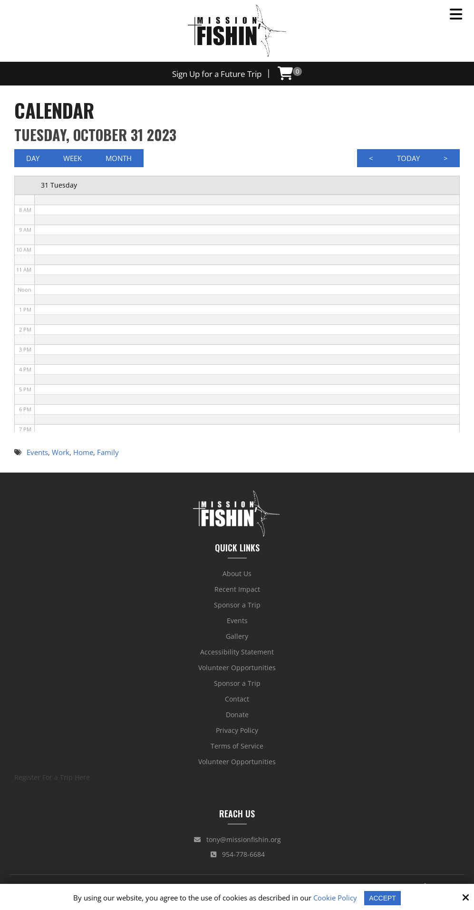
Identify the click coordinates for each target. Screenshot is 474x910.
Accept (382, 898)
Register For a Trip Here (52, 779)
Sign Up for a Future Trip (216, 73)
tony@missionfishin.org (237, 841)
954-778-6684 (238, 856)
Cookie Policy (334, 897)
